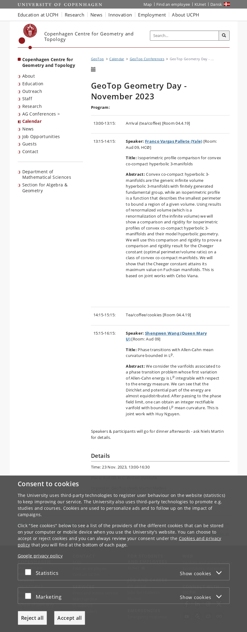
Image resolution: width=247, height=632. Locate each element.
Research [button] (74, 15)
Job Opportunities (41, 136)
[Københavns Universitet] (28, 36)
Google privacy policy (40, 556)
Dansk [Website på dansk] (216, 4)
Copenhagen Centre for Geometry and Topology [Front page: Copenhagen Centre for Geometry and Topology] (48, 62)
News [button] (96, 15)
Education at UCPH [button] (38, 15)
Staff (27, 98)
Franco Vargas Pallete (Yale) (173, 141)
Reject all (32, 618)
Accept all (69, 618)
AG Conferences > (41, 114)
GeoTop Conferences (147, 59)
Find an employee (173, 4)
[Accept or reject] (29, 572)
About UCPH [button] (185, 15)
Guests (29, 144)
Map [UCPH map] (147, 4)
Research (32, 106)
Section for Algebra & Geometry (44, 187)
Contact (30, 151)
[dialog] (123, 554)
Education (33, 83)
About (28, 76)
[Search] (224, 36)
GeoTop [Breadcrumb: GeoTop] (97, 59)
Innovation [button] (120, 15)
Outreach (32, 91)
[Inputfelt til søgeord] (184, 36)
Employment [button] (152, 15)
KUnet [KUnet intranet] (200, 4)
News (28, 129)
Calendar (32, 121)
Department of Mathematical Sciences (46, 174)
